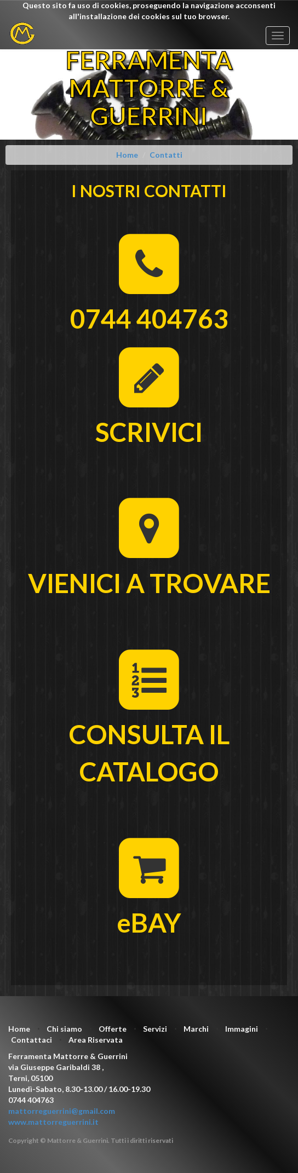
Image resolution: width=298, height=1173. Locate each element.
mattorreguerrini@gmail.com (61, 1111)
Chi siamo (64, 1028)
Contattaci (31, 1039)
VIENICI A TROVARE (149, 583)
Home (19, 1028)
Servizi (155, 1028)
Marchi (196, 1028)
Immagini (241, 1028)
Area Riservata (95, 1039)
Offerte (113, 1028)
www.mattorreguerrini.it (53, 1121)
